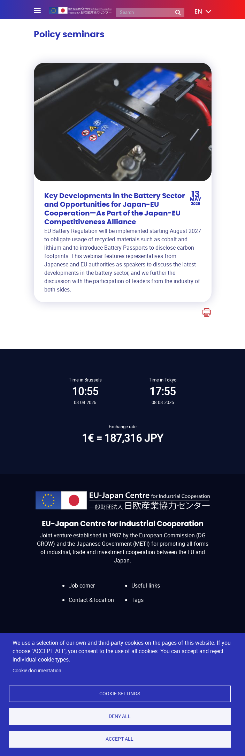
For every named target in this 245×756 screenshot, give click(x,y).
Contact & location (91, 600)
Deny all (120, 716)
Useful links (145, 585)
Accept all (119, 739)
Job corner (82, 585)
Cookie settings (119, 693)
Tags (137, 600)
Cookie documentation (37, 670)
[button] (198, 11)
